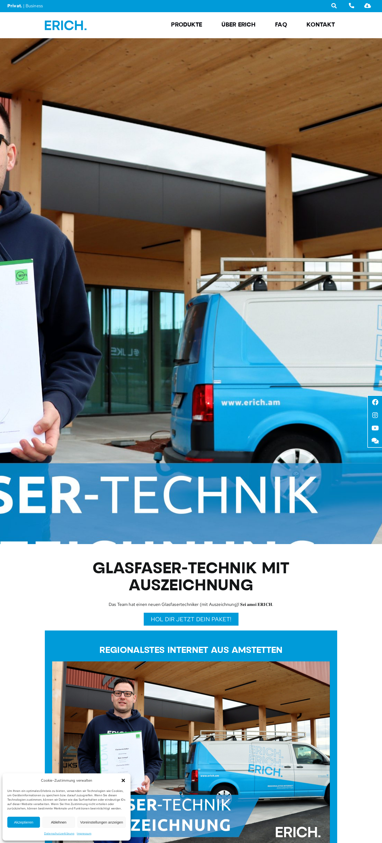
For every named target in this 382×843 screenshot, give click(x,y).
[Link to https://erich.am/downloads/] (367, 5)
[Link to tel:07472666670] (351, 5)
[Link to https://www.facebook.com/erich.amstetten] (375, 402)
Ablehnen (58, 822)
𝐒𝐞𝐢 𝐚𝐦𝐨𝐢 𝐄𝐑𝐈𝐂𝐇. (256, 604)
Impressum (84, 833)
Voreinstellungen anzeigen (101, 822)
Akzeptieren (23, 822)
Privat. (14, 6)
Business (34, 6)
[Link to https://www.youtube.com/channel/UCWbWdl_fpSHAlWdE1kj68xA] (375, 428)
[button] (123, 780)
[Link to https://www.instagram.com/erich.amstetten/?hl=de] (375, 415)
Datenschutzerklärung (59, 833)
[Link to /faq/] (375, 440)
